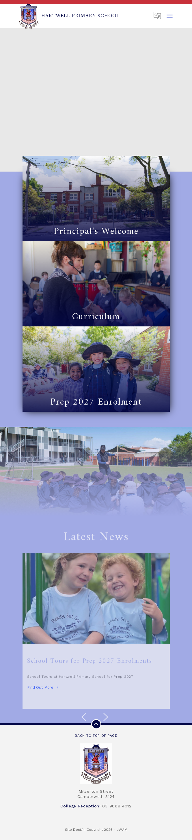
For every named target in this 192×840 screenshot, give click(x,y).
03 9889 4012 (116, 806)
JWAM (122, 830)
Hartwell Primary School (69, 16)
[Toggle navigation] (169, 16)
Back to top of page (96, 728)
